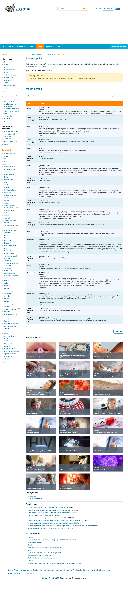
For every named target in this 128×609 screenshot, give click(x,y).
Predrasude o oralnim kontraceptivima (39, 555)
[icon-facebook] (118, 8)
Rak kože (6, 301)
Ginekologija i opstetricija (11, 109)
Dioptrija (6, 187)
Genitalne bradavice (9, 75)
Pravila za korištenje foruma (36, 67)
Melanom (6, 238)
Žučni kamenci (8, 359)
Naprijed (118, 332)
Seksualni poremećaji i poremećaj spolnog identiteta (10, 319)
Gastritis (6, 203)
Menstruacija (7, 243)
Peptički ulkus (7, 270)
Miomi (30, 550)
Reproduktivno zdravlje (10, 314)
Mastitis (5, 235)
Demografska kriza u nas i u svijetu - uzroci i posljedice (45, 553)
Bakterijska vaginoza (34, 542)
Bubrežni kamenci (9, 172)
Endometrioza (7, 198)
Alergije (5, 64)
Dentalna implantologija (10, 131)
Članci (31, 47)
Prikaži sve (4, 91)
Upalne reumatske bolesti (11, 351)
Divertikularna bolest (9, 190)
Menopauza (7, 240)
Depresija (6, 182)
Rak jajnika (6, 296)
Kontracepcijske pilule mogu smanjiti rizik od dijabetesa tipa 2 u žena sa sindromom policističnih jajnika (60, 526)
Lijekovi (49, 47)
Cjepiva (5, 72)
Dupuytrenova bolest (9, 195)
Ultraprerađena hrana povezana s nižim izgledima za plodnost (47, 507)
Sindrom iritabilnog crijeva (11, 323)
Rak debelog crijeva (9, 85)
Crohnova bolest (8, 179)
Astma (5, 67)
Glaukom (6, 213)
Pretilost (6, 280)
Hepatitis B (6, 218)
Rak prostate (7, 306)
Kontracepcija (7, 80)
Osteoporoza (7, 268)
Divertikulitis (7, 192)
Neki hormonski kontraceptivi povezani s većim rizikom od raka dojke (49, 510)
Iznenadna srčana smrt (10, 225)
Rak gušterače (7, 293)
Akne (5, 62)
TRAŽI (84, 8)
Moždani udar (7, 251)
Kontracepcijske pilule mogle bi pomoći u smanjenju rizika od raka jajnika (50, 523)
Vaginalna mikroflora (9, 354)
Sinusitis (6, 333)
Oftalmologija (7, 116)
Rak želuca (6, 311)
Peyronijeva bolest (9, 273)
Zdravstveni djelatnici (118, 47)
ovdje (89, 64)
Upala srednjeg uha (9, 348)
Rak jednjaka (7, 298)
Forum (40, 47)
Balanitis (30, 545)
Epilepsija (6, 200)
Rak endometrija (8, 291)
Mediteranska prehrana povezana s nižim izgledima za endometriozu (49, 513)
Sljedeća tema (116, 96)
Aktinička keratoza (9, 153)
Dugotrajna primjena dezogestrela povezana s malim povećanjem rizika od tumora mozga (55, 520)
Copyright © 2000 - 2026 (50, 578)
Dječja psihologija (8, 101)
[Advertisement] (64, 29)
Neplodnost (7, 261)
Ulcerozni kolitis (8, 343)
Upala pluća (7, 346)
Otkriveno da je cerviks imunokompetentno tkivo (43, 515)
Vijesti (11, 47)
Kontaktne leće (8, 77)
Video (58, 47)
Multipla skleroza (8, 253)
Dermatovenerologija (9, 99)
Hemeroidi (6, 215)
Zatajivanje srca (8, 356)
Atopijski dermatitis (9, 70)
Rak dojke (6, 88)
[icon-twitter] (116, 8)
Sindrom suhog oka (9, 331)
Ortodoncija (7, 138)
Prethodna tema (33, 96)
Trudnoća (6, 341)
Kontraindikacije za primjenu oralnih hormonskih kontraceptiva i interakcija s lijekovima (54, 563)
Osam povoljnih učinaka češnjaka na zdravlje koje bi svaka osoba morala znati (52, 540)
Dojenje (30, 560)
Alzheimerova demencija (11, 159)
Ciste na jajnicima (8, 174)
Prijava (98, 8)
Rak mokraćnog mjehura (10, 304)
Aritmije (5, 161)
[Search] (68, 8)
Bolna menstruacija (9, 169)
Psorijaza (6, 83)
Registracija (108, 8)
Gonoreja (30, 537)
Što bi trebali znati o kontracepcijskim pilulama (42, 558)
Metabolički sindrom (9, 245)
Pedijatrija (6, 118)
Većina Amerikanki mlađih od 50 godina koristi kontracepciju (46, 528)
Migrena (6, 248)
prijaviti (59, 64)
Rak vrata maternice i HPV (11, 309)
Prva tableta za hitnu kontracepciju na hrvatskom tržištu (45, 547)
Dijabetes (6, 185)
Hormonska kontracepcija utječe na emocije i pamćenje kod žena (48, 518)
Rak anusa (6, 285)
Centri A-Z (21, 47)
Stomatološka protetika (10, 141)
